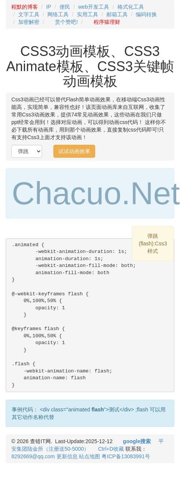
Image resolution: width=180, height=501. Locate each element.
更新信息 (67, 456)
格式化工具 (130, 7)
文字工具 (28, 14)
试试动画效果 (74, 151)
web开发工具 (93, 7)
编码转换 (146, 14)
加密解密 (28, 22)
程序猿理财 (107, 22)
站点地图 (89, 456)
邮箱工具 (117, 14)
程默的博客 (24, 7)
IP (48, 7)
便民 (64, 7)
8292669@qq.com (33, 456)
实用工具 (87, 14)
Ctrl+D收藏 (111, 449)
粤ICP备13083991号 (126, 456)
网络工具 (58, 14)
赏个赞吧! (66, 22)
